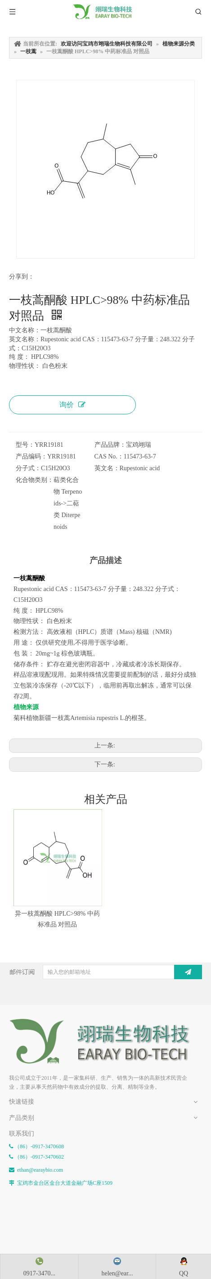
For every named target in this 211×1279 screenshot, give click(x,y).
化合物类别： (35, 480)
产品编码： (31, 456)
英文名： (107, 468)
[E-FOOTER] (105, 1041)
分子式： (28, 468)
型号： (25, 444)
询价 (72, 404)
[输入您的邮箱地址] (114, 972)
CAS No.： (109, 456)
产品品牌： (110, 444)
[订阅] (188, 972)
